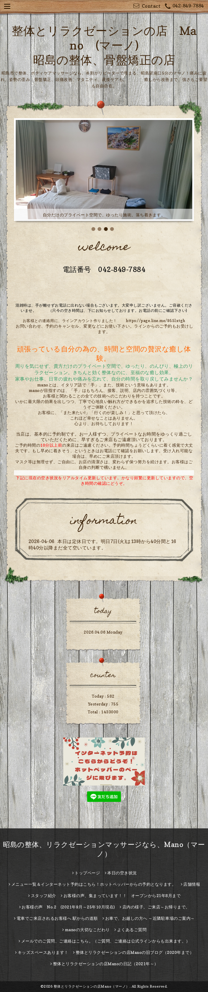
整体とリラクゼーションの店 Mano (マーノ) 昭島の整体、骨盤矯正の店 (104, 45)
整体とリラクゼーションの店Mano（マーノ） (92, 986)
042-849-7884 (184, 6)
